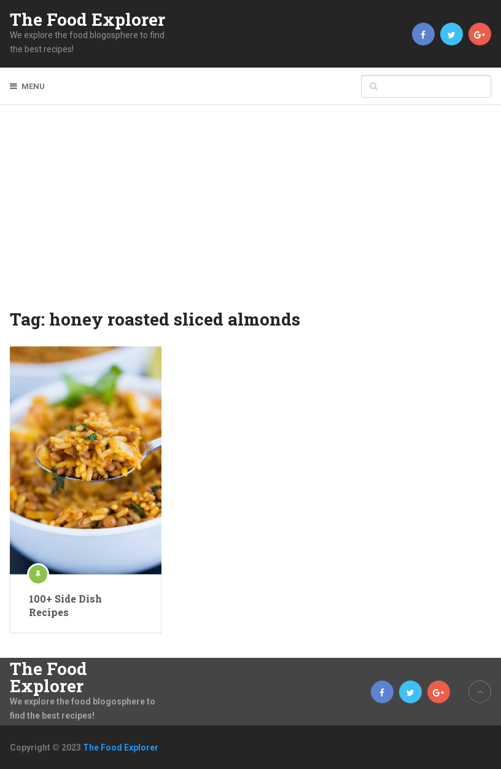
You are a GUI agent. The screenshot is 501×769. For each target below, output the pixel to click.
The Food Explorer (87, 19)
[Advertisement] (250, 215)
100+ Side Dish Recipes (65, 605)
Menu (33, 86)
